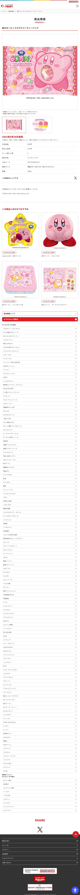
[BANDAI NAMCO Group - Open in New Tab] (40, 871)
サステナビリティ (8, 858)
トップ (3, 11)
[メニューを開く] (77, 6)
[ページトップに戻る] (76, 834)
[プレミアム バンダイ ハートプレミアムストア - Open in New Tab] (40, 887)
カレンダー (6, 845)
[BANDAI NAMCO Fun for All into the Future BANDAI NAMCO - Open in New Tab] (73, 2)
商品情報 (11, 11)
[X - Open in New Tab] (75, 179)
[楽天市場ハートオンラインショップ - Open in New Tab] (40, 879)
